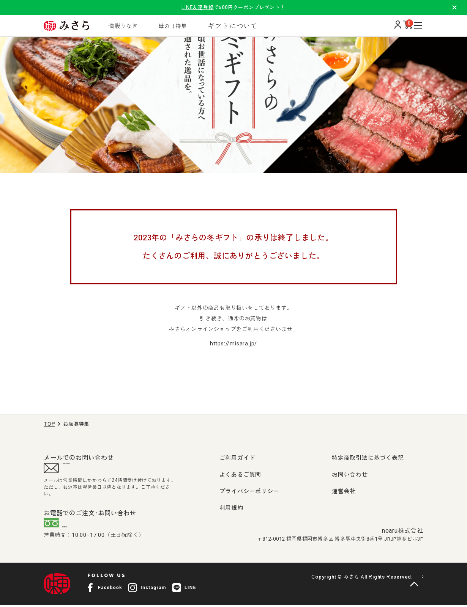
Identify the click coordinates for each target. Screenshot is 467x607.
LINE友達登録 (197, 7)
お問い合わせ (350, 474)
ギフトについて (259, 25)
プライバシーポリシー (249, 491)
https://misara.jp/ (233, 343)
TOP (49, 424)
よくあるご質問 (240, 474)
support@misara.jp (93, 469)
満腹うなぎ (137, 25)
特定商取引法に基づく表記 (368, 458)
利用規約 (231, 508)
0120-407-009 (92, 528)
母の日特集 (194, 25)
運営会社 (344, 491)
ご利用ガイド (237, 458)
